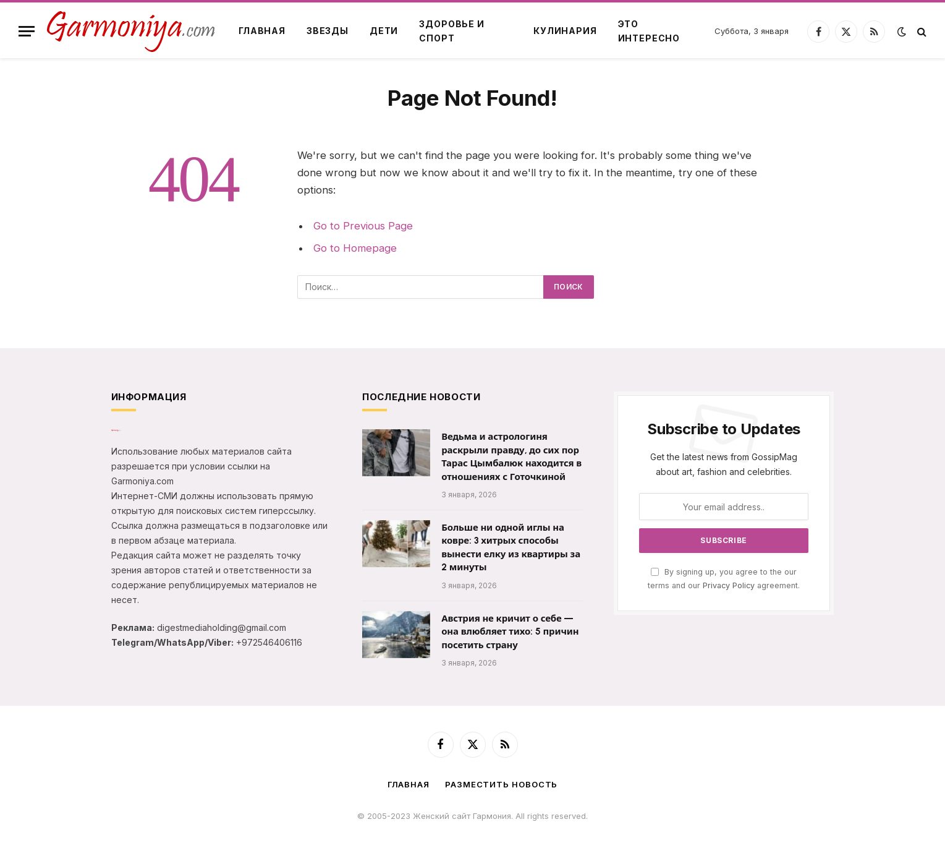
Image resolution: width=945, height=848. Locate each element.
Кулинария (565, 30)
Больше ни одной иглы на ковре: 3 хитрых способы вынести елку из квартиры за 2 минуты (510, 547)
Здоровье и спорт (451, 31)
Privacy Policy (729, 585)
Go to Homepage (355, 248)
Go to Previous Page (363, 226)
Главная (262, 30)
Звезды (328, 30)
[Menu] (27, 31)
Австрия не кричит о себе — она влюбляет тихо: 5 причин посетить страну (509, 632)
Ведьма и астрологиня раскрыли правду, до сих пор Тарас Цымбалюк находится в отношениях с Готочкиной (511, 456)
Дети (384, 30)
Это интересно (649, 31)
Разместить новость (501, 784)
